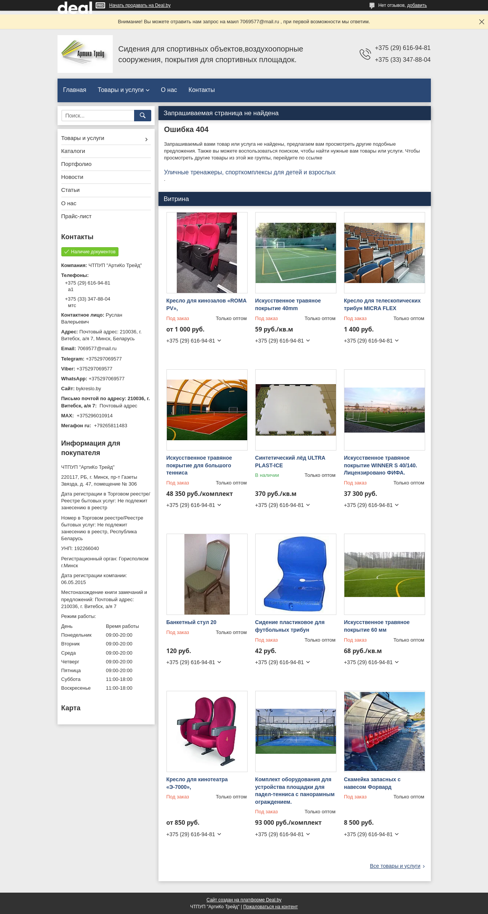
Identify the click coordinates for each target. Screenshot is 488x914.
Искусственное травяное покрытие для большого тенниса (199, 465)
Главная (74, 90)
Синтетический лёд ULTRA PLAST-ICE (290, 461)
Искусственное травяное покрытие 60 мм (377, 626)
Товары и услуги (121, 90)
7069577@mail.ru (97, 348)
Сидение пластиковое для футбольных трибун (290, 626)
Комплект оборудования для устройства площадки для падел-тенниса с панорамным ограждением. (295, 790)
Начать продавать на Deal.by (140, 5)
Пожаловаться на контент (270, 906)
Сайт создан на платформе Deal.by (244, 900)
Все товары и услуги (395, 866)
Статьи (70, 190)
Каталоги (73, 151)
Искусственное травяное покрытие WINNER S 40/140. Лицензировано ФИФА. (380, 465)
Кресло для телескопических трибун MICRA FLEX (382, 304)
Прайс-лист (76, 216)
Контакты (202, 90)
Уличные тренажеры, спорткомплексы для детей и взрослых (250, 172)
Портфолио (76, 164)
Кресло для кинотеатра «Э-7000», (197, 783)
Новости (72, 177)
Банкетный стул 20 (191, 622)
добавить (417, 5)
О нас (169, 90)
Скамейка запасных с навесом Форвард (372, 783)
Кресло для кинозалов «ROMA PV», (206, 304)
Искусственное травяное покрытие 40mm (288, 304)
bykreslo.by (88, 388)
